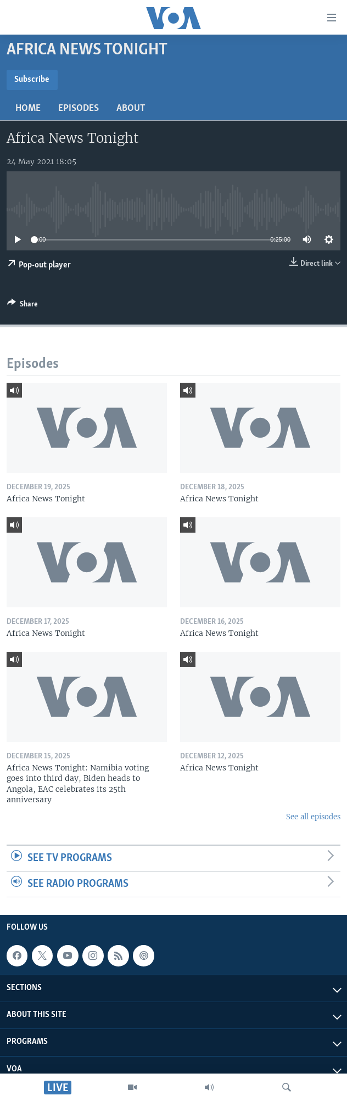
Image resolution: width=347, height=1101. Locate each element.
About (130, 108)
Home (28, 108)
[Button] (22, 305)
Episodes (78, 108)
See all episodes (313, 816)
